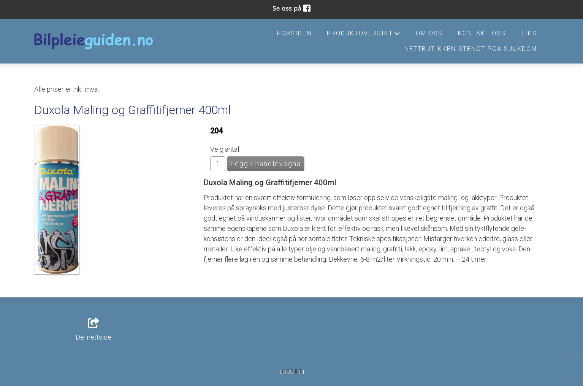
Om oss (429, 33)
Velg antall (225, 149)
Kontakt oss (482, 33)
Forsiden (294, 33)
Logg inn (291, 372)
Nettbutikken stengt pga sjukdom (470, 48)
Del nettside (93, 330)
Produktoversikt (364, 35)
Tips (529, 33)
